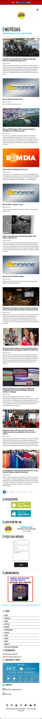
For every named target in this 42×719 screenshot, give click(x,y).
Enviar (21, 565)
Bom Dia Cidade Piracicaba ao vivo (12, 99)
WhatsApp (8, 694)
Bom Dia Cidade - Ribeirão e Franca (13, 204)
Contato (6, 644)
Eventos (6, 633)
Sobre (6, 621)
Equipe (6, 641)
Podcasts (7, 618)
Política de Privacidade (11, 647)
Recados (6, 627)
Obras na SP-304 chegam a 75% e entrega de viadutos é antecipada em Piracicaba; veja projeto (19, 130)
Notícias (6, 624)
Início (6, 615)
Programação (8, 630)
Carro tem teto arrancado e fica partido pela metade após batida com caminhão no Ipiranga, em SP (19, 59)
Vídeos (6, 638)
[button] (37, 10)
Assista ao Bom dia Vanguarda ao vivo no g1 (15, 169)
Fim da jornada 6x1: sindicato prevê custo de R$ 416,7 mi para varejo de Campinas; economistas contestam (20, 471)
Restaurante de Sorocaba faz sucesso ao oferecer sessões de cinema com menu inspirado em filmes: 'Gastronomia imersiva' (20, 309)
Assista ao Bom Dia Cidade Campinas (13, 276)
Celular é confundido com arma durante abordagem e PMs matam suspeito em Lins (19, 237)
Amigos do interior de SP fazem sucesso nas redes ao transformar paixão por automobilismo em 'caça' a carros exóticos (19, 432)
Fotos (6, 635)
